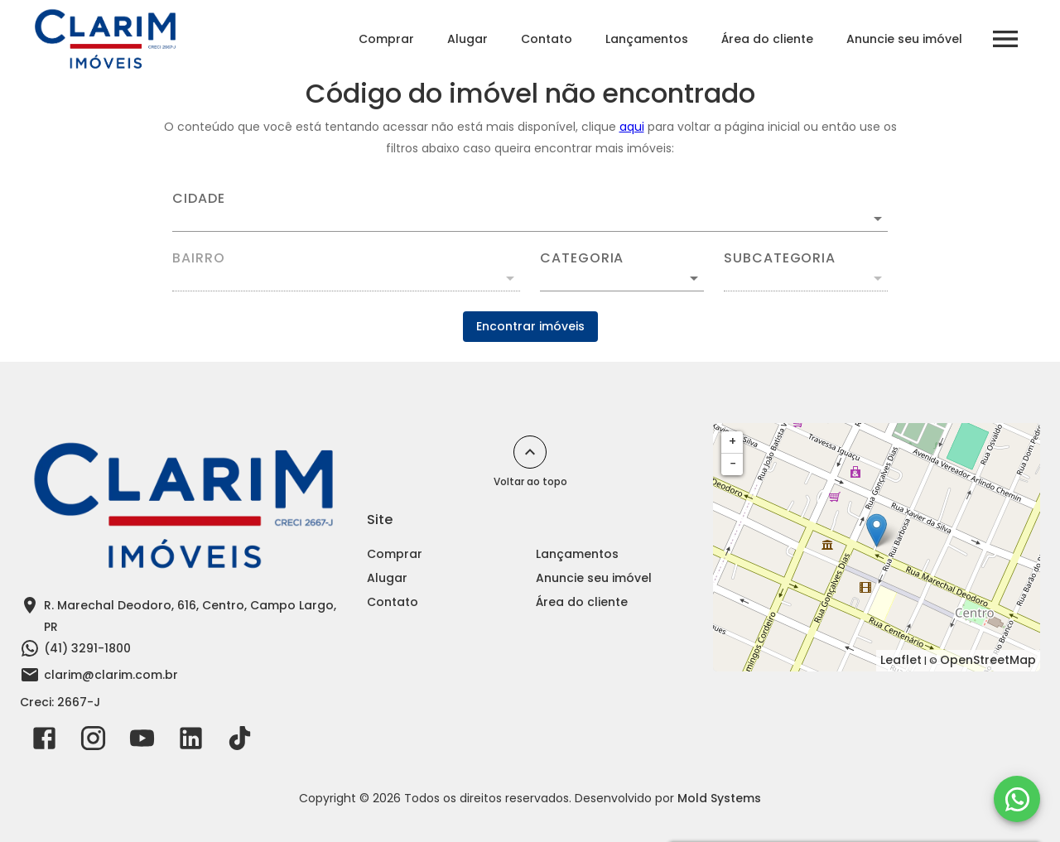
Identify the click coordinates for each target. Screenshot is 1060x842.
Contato (546, 39)
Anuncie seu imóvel (904, 39)
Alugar (467, 39)
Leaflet (901, 660)
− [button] (733, 463)
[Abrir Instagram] (93, 742)
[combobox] (530, 212)
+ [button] (732, 441)
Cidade (198, 198)
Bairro (198, 258)
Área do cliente (767, 39)
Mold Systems (719, 798)
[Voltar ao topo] (530, 452)
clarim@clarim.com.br (111, 674)
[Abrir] (877, 218)
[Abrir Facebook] (44, 742)
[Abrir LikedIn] (190, 742)
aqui (631, 126)
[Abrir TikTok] (239, 742)
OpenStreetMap (988, 660)
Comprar (386, 39)
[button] (622, 278)
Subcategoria (780, 258)
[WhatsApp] (1017, 799)
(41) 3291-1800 (87, 648)
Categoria (582, 258)
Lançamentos (646, 39)
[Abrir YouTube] (142, 742)
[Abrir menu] (1005, 38)
